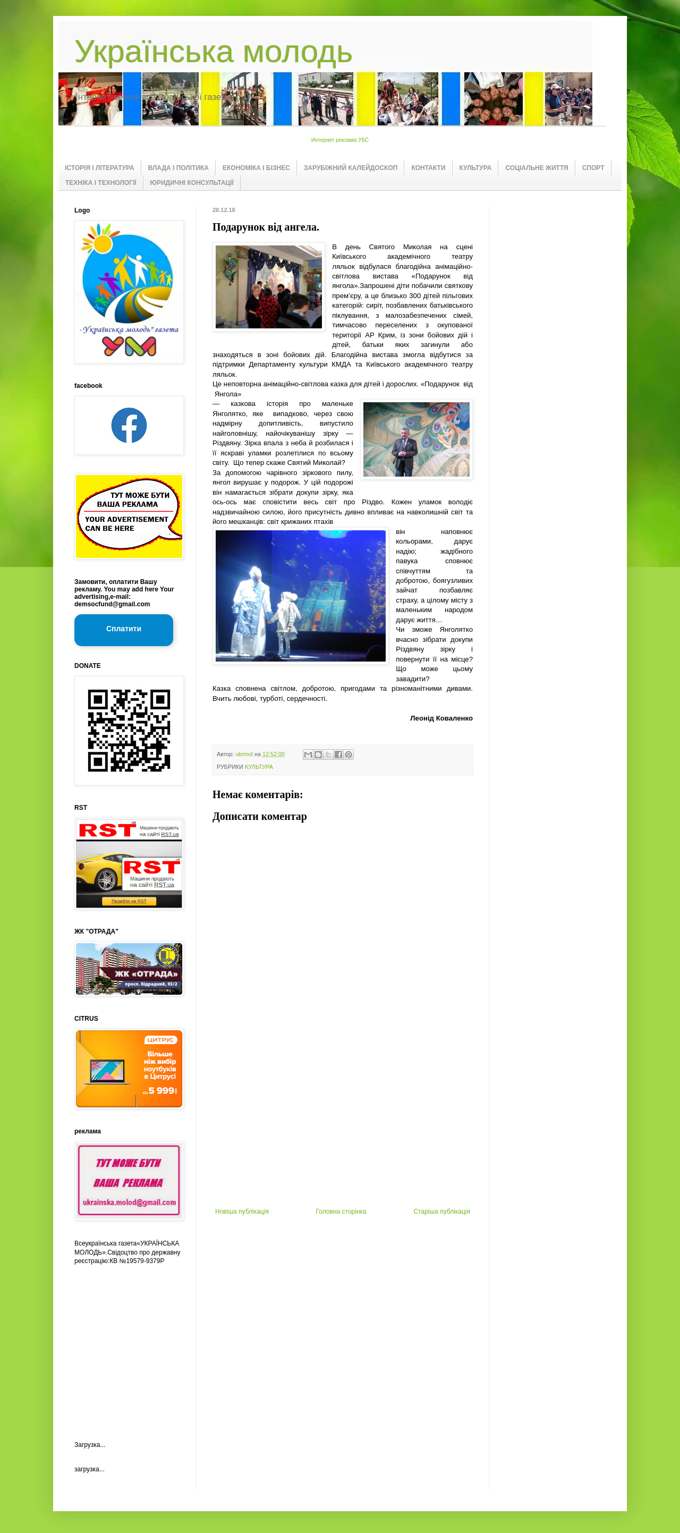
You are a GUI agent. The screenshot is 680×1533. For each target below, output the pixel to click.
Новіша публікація (242, 1211)
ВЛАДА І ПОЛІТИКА (178, 168)
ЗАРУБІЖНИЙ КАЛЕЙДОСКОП (351, 168)
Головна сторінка (341, 1211)
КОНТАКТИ (428, 168)
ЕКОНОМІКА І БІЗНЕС (256, 168)
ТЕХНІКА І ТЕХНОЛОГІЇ (101, 183)
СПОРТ (593, 168)
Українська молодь (213, 51)
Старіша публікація (441, 1211)
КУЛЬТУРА (476, 168)
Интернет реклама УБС (340, 140)
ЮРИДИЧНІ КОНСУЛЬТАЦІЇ (192, 183)
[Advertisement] (342, 1128)
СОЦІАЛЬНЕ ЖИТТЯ (536, 168)
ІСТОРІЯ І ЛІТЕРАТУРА (99, 168)
